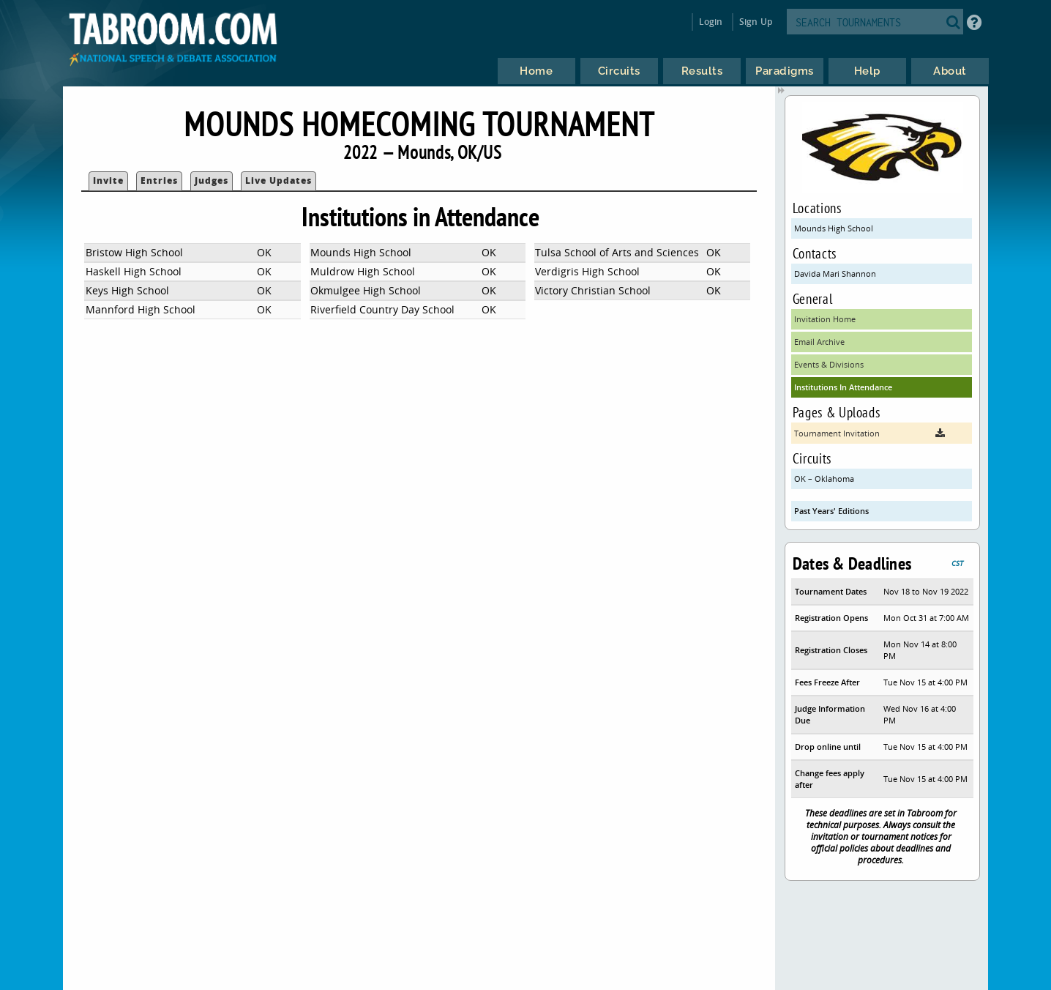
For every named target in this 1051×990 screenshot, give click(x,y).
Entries (159, 180)
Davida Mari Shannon (835, 273)
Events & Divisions (829, 364)
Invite (108, 180)
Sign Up (755, 21)
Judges (211, 180)
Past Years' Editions (831, 510)
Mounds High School (833, 228)
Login (711, 21)
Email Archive (819, 341)
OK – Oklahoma (824, 478)
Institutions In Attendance (843, 387)
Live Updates (278, 180)
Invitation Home (825, 318)
